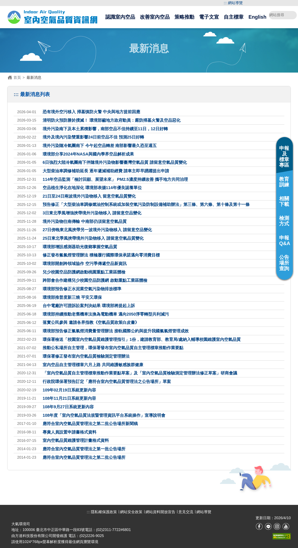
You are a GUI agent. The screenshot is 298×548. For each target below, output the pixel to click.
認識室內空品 (120, 17)
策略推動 (184, 17)
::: (225, 3)
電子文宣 (209, 17)
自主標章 (234, 17)
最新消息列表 (35, 94)
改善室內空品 (155, 17)
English (258, 17)
